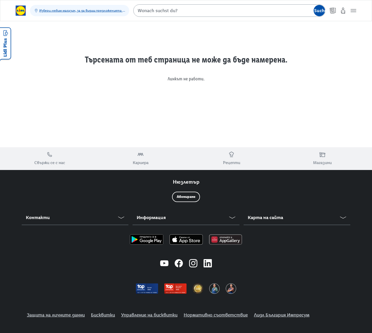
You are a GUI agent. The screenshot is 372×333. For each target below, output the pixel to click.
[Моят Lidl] (343, 10)
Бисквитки (103, 315)
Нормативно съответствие (216, 315)
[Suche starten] (319, 10)
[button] (353, 10)
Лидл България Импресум (281, 315)
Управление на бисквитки (149, 315)
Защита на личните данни (56, 315)
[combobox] (229, 10)
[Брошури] (333, 10)
